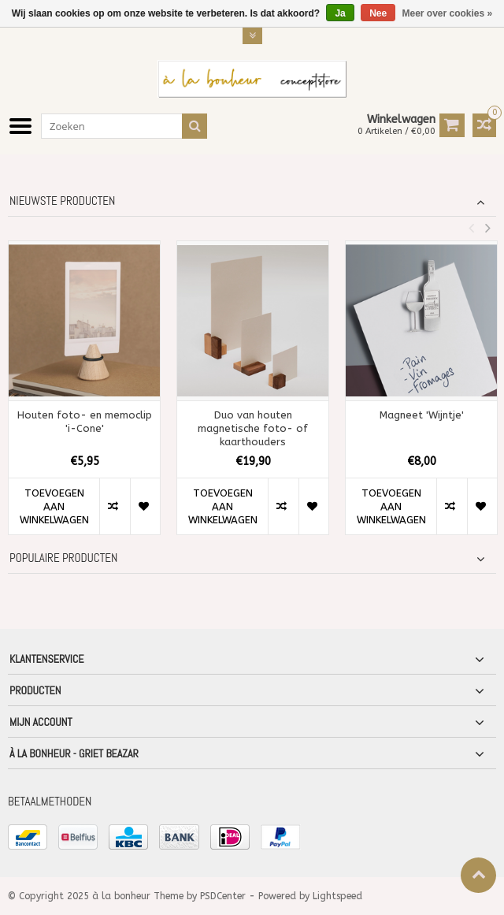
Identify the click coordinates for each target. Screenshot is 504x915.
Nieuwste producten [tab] (62, 201)
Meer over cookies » (447, 13)
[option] (84, 395)
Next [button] (487, 228)
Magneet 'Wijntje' (422, 415)
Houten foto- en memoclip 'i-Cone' (84, 421)
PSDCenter (223, 896)
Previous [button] (471, 228)
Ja (340, 13)
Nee (378, 13)
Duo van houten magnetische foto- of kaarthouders (253, 428)
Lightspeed (337, 896)
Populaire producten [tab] (63, 558)
